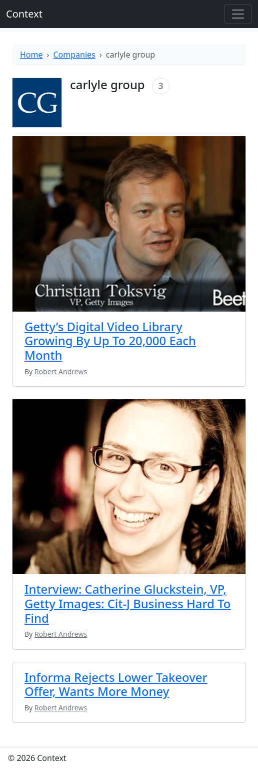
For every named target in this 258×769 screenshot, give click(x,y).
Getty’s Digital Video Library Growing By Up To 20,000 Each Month (110, 340)
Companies (75, 54)
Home (31, 54)
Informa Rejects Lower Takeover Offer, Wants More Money (116, 684)
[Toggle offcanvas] (238, 14)
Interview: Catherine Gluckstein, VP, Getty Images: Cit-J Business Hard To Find (127, 603)
